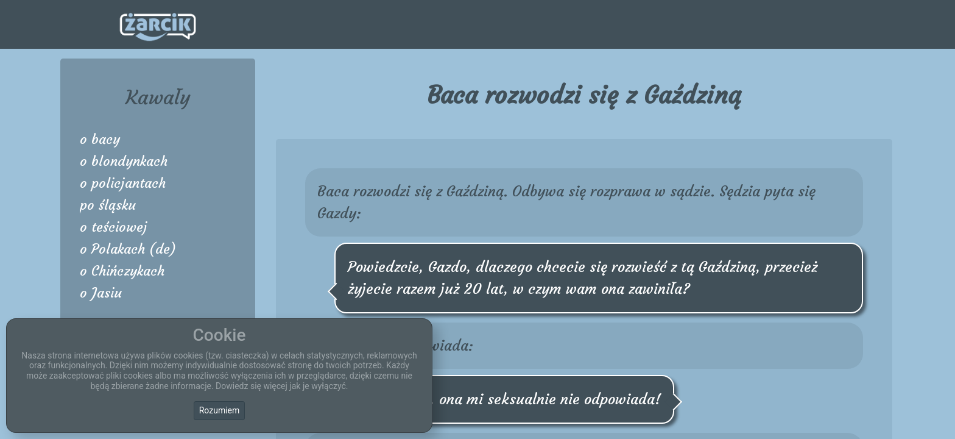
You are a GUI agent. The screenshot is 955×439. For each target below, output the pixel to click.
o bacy (100, 139)
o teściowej (113, 227)
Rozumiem (219, 410)
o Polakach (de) (128, 249)
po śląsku (108, 205)
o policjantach (123, 183)
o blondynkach (123, 161)
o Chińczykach (122, 271)
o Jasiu (101, 293)
